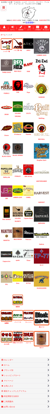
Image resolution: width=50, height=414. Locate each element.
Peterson (28, 239)
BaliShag (41, 118)
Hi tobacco (17, 134)
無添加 (18, 306)
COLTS (28, 113)
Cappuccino (6, 261)
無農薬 (7, 323)
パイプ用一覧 (18, 50)
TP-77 (41, 265)
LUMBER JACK (41, 55)
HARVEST (41, 202)
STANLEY (18, 176)
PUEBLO (6, 93)
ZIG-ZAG (41, 76)
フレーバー (28, 322)
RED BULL (41, 139)
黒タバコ (41, 327)
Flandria (28, 134)
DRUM (7, 114)
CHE (17, 92)
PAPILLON (6, 177)
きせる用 (6, 344)
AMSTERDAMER (41, 181)
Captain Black (28, 218)
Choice (6, 135)
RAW (28, 71)
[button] (4, 8)
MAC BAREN (6, 219)
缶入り (42, 347)
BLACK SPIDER (18, 155)
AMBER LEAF (17, 197)
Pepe (28, 92)
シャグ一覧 (6, 51)
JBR (6, 198)
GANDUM (42, 97)
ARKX (28, 50)
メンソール (17, 322)
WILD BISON (18, 239)
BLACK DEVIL (6, 156)
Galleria (41, 244)
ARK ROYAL (28, 176)
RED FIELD (17, 71)
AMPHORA (41, 223)
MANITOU (6, 240)
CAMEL (28, 197)
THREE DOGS (6, 72)
